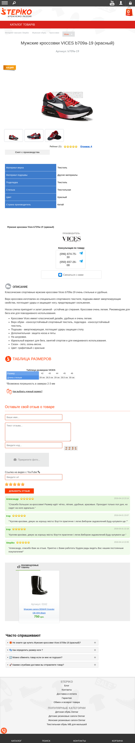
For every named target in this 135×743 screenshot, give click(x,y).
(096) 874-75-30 (68, 255)
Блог (66, 685)
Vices (68, 34)
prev (8, 599)
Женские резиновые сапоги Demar (66, 720)
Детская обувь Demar (66, 712)
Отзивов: (86, 146)
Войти (121, 3)
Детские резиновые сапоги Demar (67, 716)
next (127, 599)
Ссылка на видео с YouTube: (22, 472)
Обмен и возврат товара (67, 702)
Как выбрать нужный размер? (27, 391)
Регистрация (130, 3)
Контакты (67, 689)
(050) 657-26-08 (68, 263)
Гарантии (67, 698)
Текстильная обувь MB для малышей (67, 724)
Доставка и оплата (67, 694)
